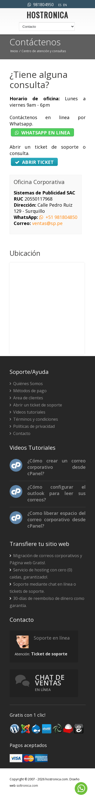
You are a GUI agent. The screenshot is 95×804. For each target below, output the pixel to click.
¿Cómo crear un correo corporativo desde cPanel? (56, 467)
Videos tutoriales (27, 412)
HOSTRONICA (47, 16)
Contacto (20, 433)
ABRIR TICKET (34, 162)
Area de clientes (26, 398)
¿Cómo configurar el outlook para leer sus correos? (56, 493)
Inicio (14, 51)
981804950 (41, 4)
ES (59, 5)
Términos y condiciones (34, 419)
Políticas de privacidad (32, 426)
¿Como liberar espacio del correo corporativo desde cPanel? (56, 519)
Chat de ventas (50, 682)
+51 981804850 (58, 217)
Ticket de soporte (49, 654)
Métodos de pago (28, 390)
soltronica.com (27, 785)
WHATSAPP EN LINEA (42, 133)
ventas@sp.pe (47, 223)
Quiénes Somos (26, 383)
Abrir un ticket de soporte (36, 405)
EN (65, 5)
